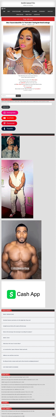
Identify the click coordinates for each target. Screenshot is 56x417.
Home (4, 11)
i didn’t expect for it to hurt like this (9, 382)
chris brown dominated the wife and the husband (12, 394)
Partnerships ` (42, 11)
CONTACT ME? (50, 11)
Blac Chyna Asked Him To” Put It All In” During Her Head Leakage (28, 23)
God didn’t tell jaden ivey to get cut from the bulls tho (13, 387)
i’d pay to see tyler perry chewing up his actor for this (21, 411)
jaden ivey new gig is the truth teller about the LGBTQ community (16, 379)
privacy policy (29, 14)
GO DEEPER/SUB (37, 14)
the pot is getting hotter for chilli (9, 389)
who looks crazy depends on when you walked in (12, 396)
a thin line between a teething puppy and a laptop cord (14, 399)
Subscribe (5, 107)
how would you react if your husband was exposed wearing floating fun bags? (19, 384)
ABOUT (9, 11)
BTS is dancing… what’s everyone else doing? (11, 377)
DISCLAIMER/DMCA (26, 11)
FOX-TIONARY (34, 11)
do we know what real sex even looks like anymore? (13, 392)
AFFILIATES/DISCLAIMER (16, 11)
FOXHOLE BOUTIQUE (19, 14)
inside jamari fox (28, 3)
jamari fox (24, 24)
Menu (4, 8)
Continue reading (28, 90)
